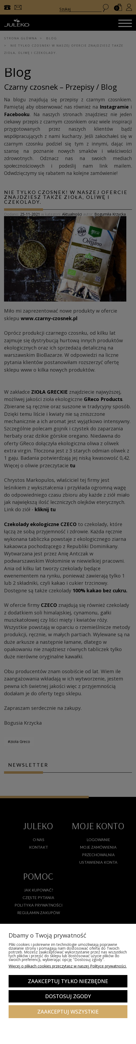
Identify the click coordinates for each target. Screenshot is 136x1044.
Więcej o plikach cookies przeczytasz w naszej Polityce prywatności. (68, 966)
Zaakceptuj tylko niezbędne (68, 981)
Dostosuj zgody (68, 996)
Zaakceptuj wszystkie (68, 1011)
